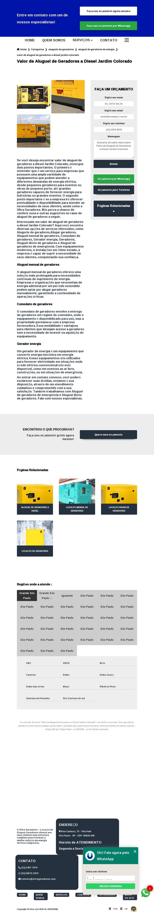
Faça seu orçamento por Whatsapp (108, 26)
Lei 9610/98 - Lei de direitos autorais (91, 729)
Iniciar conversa (111, 886)
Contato (108, 40)
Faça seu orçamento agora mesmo (108, 11)
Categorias (37, 49)
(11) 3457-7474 (27, 867)
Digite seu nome (114, 97)
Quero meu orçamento (109, 434)
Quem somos (53, 40)
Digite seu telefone (114, 123)
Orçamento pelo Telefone (114, 190)
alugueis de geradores (61, 49)
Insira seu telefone (96, 871)
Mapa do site (129, 896)
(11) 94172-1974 (28, 873)
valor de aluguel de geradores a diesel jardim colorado (48, 55)
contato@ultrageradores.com (36, 879)
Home (30, 40)
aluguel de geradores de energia (96, 49)
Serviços (81, 40)
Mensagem (114, 136)
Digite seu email (114, 110)
